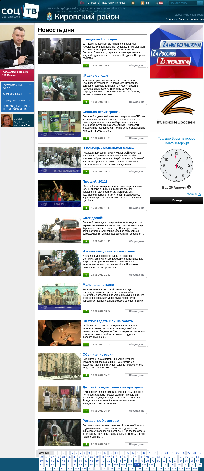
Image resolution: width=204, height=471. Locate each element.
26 (183, 453)
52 (164, 457)
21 (155, 453)
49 (147, 457)
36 (74, 457)
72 (114, 460)
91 (58, 464)
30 (41, 457)
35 (69, 457)
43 (114, 457)
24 (172, 453)
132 (167, 468)
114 (42, 468)
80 (158, 460)
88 (41, 464)
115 (49, 468)
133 (174, 468)
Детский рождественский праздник (113, 387)
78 (147, 460)
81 (164, 460)
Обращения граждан (14, 100)
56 (186, 457)
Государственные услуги (12, 86)
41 (102, 457)
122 (97, 468)
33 (58, 457)
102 (123, 464)
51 (158, 457)
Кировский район (12, 94)
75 (130, 460)
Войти (169, 19)
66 (80, 460)
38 (86, 457)
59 (41, 460)
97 (91, 464)
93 (69, 464)
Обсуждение (136, 65)
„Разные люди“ (96, 75)
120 (84, 468)
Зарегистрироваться (191, 19)
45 (125, 457)
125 (118, 468)
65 (74, 460)
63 (63, 460)
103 (130, 464)
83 (175, 460)
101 (116, 464)
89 (46, 464)
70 (102, 460)
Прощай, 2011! (95, 182)
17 (133, 453)
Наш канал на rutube (113, 2)
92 (63, 464)
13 (110, 453)
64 (69, 460)
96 (86, 464)
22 (161, 453)
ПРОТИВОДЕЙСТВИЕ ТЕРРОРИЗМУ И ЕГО (15, 108)
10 (94, 453)
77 (141, 460)
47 (136, 457)
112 (192, 464)
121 (91, 468)
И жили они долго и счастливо (109, 251)
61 (52, 460)
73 (119, 460)
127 (132, 468)
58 (197, 457)
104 (137, 464)
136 (195, 468)
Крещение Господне (100, 39)
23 (166, 453)
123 (104, 468)
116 (56, 468)
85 (186, 460)
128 (139, 468)
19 (144, 453)
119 (77, 468)
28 (194, 453)
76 (136, 460)
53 (169, 457)
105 (144, 464)
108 (165, 464)
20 (149, 453)
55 (181, 457)
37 (80, 457)
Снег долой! (93, 218)
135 (188, 468)
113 (199, 464)
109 (172, 464)
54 (175, 457)
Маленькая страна (98, 285)
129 (146, 468)
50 (153, 457)
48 (141, 457)
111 (185, 464)
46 (130, 457)
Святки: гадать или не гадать (108, 321)
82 (169, 460)
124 (111, 468)
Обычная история (98, 354)
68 (91, 460)
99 (102, 464)
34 (63, 457)
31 (46, 457)
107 (158, 464)
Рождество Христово (101, 421)
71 (108, 460)
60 (46, 460)
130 (153, 468)
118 (70, 468)
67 (86, 460)
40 (97, 457)
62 (58, 460)
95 (80, 464)
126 (125, 468)
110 (178, 464)
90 (52, 464)
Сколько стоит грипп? (101, 112)
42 (108, 457)
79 (153, 460)
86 (192, 460)
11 (99, 453)
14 (116, 453)
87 (197, 460)
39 (91, 457)
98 (97, 464)
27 (188, 453)
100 (109, 464)
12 (105, 453)
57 (192, 457)
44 (119, 457)
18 (138, 453)
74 (125, 460)
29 (200, 453)
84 (181, 460)
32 (52, 457)
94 (74, 464)
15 (122, 453)
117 (63, 468)
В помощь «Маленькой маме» (108, 148)
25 (177, 453)
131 (160, 468)
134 (181, 468)
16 (127, 453)
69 (97, 460)
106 (151, 464)
